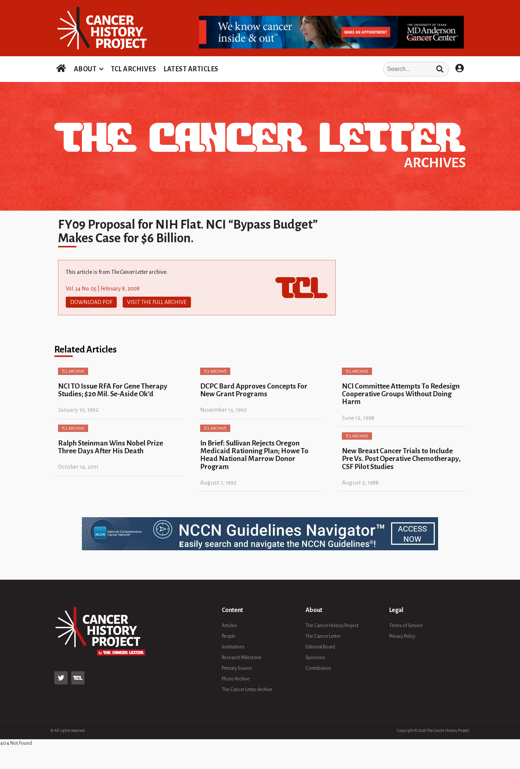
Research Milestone (241, 657)
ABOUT (85, 69)
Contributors (318, 668)
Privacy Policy (402, 636)
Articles (229, 625)
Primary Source (237, 668)
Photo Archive (236, 679)
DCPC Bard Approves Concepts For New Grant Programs (253, 390)
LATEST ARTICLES (191, 69)
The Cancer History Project (332, 625)
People (228, 636)
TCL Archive (73, 371)
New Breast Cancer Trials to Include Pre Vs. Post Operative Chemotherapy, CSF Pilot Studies (401, 459)
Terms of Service (406, 625)
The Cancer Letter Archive (247, 689)
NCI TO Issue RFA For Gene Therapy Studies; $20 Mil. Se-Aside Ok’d (112, 390)
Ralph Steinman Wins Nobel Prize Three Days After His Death (110, 447)
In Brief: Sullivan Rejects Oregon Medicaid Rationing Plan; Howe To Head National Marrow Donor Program (254, 455)
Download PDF (91, 302)
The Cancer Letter (323, 636)
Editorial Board (320, 647)
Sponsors (315, 657)
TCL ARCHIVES (133, 69)
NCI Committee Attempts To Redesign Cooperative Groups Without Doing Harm (401, 394)
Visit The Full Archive (157, 302)
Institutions (233, 647)
